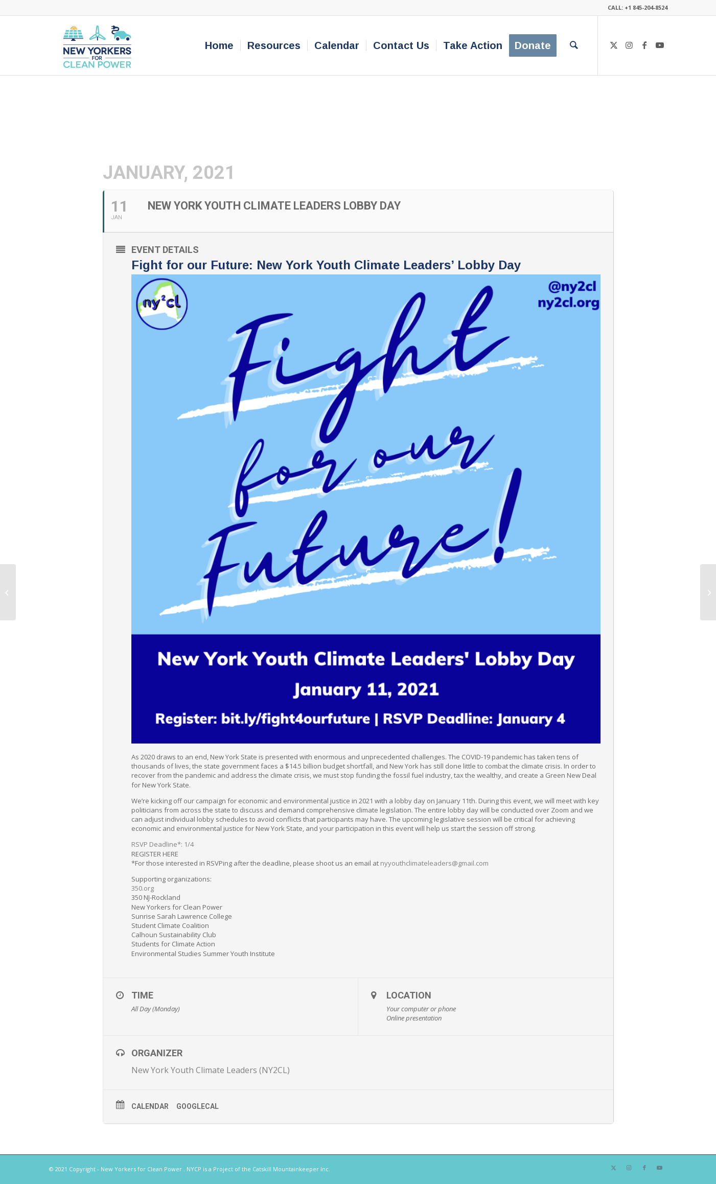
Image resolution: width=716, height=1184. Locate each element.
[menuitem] (219, 45)
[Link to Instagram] (629, 45)
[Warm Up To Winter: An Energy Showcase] (8, 592)
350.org (142, 888)
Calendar (150, 1106)
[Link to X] (613, 45)
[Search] (574, 45)
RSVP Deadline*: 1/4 (162, 844)
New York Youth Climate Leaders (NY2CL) (210, 1070)
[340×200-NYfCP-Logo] (99, 45)
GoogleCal (197, 1106)
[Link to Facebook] (644, 45)
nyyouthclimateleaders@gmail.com (434, 863)
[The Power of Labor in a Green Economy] (708, 592)
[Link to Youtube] (659, 45)
